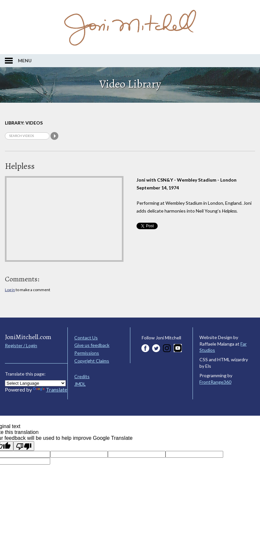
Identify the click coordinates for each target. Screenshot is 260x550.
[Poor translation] (23, 446)
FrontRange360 (215, 382)
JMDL (80, 384)
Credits (82, 376)
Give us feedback (91, 345)
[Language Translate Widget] (35, 383)
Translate (50, 389)
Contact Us (86, 337)
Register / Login (21, 345)
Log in (10, 289)
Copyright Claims (91, 361)
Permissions (86, 353)
